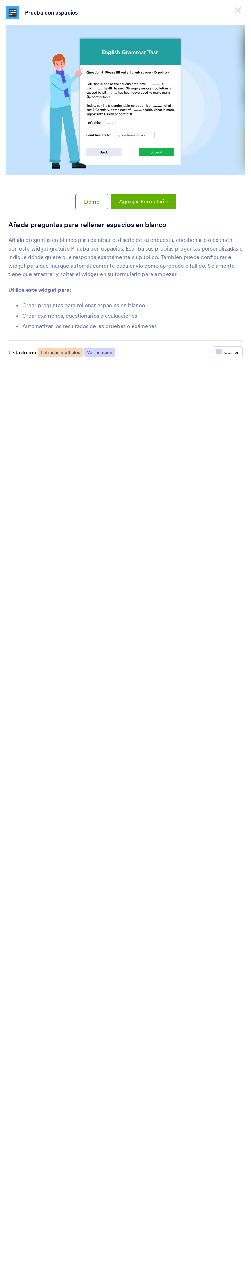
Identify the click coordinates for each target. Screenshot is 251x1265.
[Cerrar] (237, 10)
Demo (91, 201)
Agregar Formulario (143, 201)
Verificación (100, 352)
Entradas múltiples (60, 352)
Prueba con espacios (51, 12)
